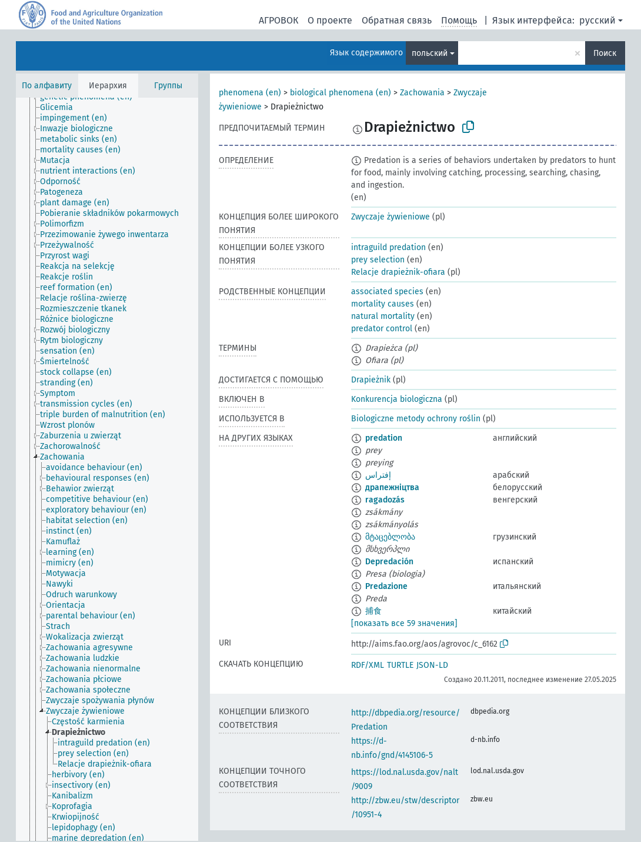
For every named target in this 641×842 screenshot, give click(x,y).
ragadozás (385, 500)
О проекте (330, 20)
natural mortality (383, 316)
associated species (387, 292)
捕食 (373, 611)
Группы (168, 86)
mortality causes (382, 304)
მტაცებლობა (390, 537)
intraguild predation (388, 247)
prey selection (378, 260)
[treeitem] (61, 107)
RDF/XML (367, 665)
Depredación (389, 562)
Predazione (386, 586)
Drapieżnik (370, 380)
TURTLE (400, 665)
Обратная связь (397, 20)
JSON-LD (432, 665)
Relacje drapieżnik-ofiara (398, 272)
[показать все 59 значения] (404, 623)
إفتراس (378, 475)
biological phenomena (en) (340, 93)
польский (430, 53)
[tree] (107, 469)
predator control (381, 329)
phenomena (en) (250, 93)
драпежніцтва (392, 487)
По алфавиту (47, 86)
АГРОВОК (278, 20)
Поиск (604, 53)
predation (383, 438)
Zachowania (422, 93)
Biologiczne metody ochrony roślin (415, 419)
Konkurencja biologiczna (396, 399)
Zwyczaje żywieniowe (390, 217)
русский (597, 20)
